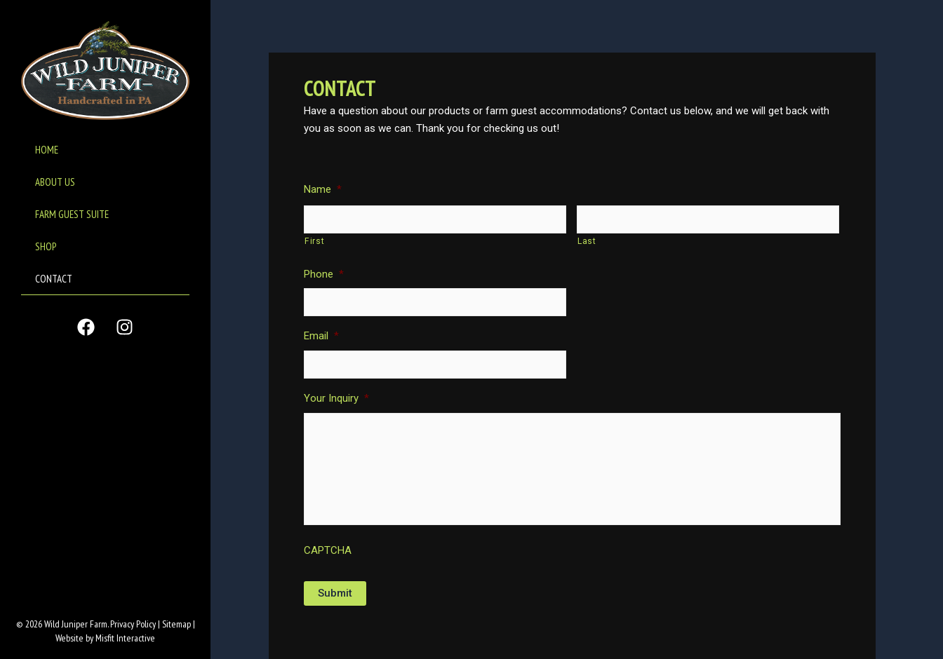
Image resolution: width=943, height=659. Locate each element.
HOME (46, 149)
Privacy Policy (133, 624)
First (314, 241)
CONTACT (53, 278)
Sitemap (176, 624)
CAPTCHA (328, 550)
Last (586, 241)
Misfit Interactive (125, 638)
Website (69, 638)
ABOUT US (55, 182)
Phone (324, 274)
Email (321, 336)
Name (323, 189)
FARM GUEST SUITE (72, 214)
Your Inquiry (336, 398)
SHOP (45, 246)
